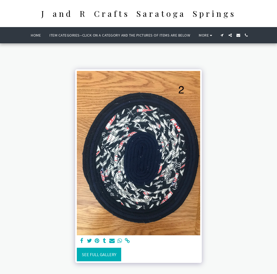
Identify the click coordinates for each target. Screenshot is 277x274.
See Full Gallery (99, 254)
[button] (222, 35)
